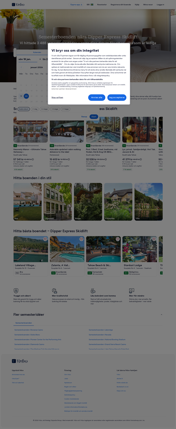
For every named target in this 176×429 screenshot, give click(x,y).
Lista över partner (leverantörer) (64, 89)
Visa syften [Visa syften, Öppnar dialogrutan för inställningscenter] (57, 97)
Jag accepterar (117, 97)
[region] (89, 74)
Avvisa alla (96, 97)
